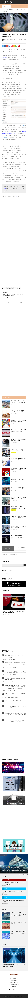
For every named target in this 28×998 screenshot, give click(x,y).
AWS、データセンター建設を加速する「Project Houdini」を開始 (15, 656)
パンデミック (18, 294)
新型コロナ (8, 295)
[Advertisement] (14, 241)
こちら (16, 196)
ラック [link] (3, 137)
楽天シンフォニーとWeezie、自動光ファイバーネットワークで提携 (15, 707)
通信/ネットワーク (14, 697)
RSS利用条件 (14, 980)
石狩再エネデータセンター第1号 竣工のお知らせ (15, 700)
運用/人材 (6, 6)
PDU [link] (6, 137)
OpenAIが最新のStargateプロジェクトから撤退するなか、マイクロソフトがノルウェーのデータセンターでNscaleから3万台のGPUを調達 (15, 687)
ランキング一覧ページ (22, 874)
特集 (12, 681)
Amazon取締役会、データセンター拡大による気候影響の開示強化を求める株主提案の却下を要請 (15, 714)
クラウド (13, 690)
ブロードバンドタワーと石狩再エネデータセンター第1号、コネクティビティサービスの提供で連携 (15, 672)
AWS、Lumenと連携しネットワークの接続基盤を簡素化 (15, 694)
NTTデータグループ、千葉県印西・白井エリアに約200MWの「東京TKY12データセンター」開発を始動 (15, 664)
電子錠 (12, 295)
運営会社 (14, 986)
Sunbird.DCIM (12, 294)
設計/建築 (13, 659)
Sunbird (7, 294)
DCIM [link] (23, 125)
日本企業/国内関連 (14, 667)
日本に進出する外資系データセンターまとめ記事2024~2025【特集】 (15, 679)
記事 (5, 188)
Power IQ (5, 57)
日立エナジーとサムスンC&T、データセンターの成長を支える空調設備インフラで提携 (15, 721)
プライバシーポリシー (13, 982)
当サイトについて (14, 978)
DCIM (4, 294)
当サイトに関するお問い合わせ (14, 984)
